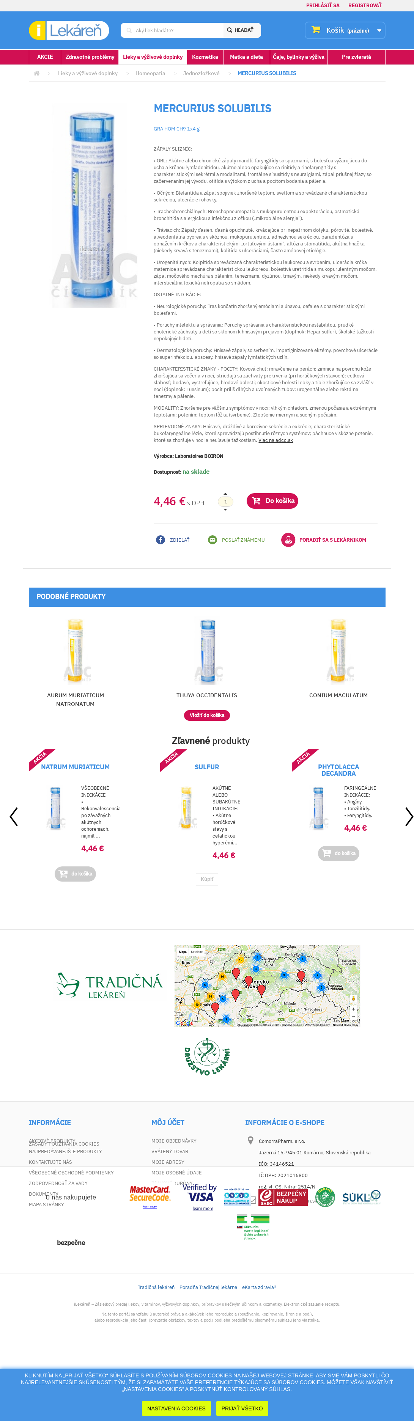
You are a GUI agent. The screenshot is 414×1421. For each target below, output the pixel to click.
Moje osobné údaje (176, 1172)
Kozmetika (205, 56)
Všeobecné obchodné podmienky (71, 1172)
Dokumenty (43, 1194)
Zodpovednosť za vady (58, 1183)
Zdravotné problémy (90, 56)
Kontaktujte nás (50, 1162)
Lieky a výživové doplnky (153, 56)
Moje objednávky (174, 1141)
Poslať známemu (236, 539)
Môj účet (167, 1123)
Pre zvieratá (356, 56)
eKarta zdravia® (259, 1358)
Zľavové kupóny (172, 1183)
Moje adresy (167, 1162)
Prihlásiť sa (323, 5)
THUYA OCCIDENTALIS (206, 695)
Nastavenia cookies (176, 1408)
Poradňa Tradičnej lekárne (208, 1358)
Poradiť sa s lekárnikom (323, 540)
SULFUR (207, 767)
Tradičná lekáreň (156, 1358)
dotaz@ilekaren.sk (296, 1201)
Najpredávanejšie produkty (65, 1151)
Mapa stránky (46, 1204)
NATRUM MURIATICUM (75, 767)
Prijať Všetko (242, 1408)
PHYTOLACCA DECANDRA (338, 770)
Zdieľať (172, 539)
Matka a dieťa (246, 56)
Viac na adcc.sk (275, 440)
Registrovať (365, 5)
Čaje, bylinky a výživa (298, 56)
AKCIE (45, 56)
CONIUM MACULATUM (338, 695)
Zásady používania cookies (64, 1215)
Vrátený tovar (169, 1151)
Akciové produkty (52, 1141)
